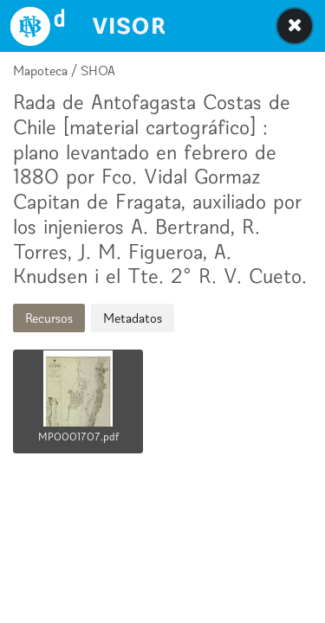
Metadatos (132, 318)
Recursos (49, 318)
